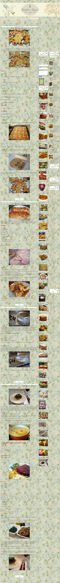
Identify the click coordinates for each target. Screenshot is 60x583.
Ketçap (51, 237)
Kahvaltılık (51, 235)
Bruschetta (54, 124)
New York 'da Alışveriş (53, 250)
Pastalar (51, 255)
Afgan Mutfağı (52, 191)
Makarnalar (51, 244)
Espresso (51, 216)
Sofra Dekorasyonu (53, 266)
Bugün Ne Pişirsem (53, 203)
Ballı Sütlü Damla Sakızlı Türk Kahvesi (19, 309)
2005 (52, 335)
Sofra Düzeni (52, 267)
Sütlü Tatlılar (52, 271)
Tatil (50, 274)
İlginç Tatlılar (52, 229)
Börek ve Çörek (6, 300)
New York (51, 249)
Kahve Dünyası (3, 370)
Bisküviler (51, 200)
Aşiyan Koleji (3, 48)
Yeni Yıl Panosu (52, 285)
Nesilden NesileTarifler (53, 248)
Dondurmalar (52, 212)
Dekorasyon (51, 210)
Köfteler (51, 241)
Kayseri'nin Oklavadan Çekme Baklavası (56, 104)
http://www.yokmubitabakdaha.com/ (6, 407)
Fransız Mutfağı (52, 219)
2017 (52, 298)
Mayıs (53, 311)
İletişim (27, 18)
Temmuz (53, 310)
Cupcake (51, 204)
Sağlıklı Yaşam (52, 260)
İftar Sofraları (52, 228)
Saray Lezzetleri (52, 262)
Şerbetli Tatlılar (52, 272)
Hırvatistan (51, 224)
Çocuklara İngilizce (53, 206)
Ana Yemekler (52, 193)
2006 (52, 333)
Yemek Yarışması (52, 281)
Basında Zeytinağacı (53, 198)
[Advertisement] (20, 23)
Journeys (51, 234)
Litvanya (51, 243)
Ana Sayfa (19, 579)
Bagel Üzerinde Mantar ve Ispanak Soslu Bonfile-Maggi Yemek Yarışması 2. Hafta (19, 386)
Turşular (51, 275)
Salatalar (51, 261)
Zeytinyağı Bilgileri (52, 286)
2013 (52, 302)
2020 (52, 295)
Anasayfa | (3, 18)
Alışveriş (51, 192)
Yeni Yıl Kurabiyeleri (53, 284)
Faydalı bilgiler (52, 218)
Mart (52, 325)
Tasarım (51, 273)
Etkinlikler (51, 217)
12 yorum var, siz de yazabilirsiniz (7, 299)
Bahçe (51, 197)
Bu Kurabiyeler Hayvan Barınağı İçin (19, 28)
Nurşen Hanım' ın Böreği (19, 203)
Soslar (51, 268)
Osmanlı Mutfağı (52, 253)
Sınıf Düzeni (52, 265)
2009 (52, 329)
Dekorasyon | (13, 18)
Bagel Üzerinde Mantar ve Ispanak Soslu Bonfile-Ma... (54, 322)
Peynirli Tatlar (52, 256)
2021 (52, 294)
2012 (52, 303)
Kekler (51, 236)
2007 (52, 332)
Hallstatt (51, 223)
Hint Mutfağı (51, 225)
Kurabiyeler (6, 194)
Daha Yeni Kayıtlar (4, 579)
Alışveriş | (8, 18)
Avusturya (51, 194)
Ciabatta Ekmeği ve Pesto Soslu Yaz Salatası (55, 145)
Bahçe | (24, 18)
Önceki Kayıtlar (35, 579)
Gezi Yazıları (52, 222)
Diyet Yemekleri (52, 211)
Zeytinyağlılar (52, 287)
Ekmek (51, 213)
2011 (52, 305)
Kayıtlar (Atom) (5, 581)
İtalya (50, 231)
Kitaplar (51, 240)
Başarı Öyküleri (52, 199)
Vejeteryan (51, 278)
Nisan (53, 313)
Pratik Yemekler (52, 259)
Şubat (53, 326)
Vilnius (51, 279)
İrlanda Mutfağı (52, 230)
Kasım (53, 307)
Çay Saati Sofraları (53, 205)
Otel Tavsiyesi (52, 254)
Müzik (51, 247)
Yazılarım (51, 280)
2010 (52, 328)
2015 (52, 299)
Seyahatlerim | (19, 18)
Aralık (53, 306)
